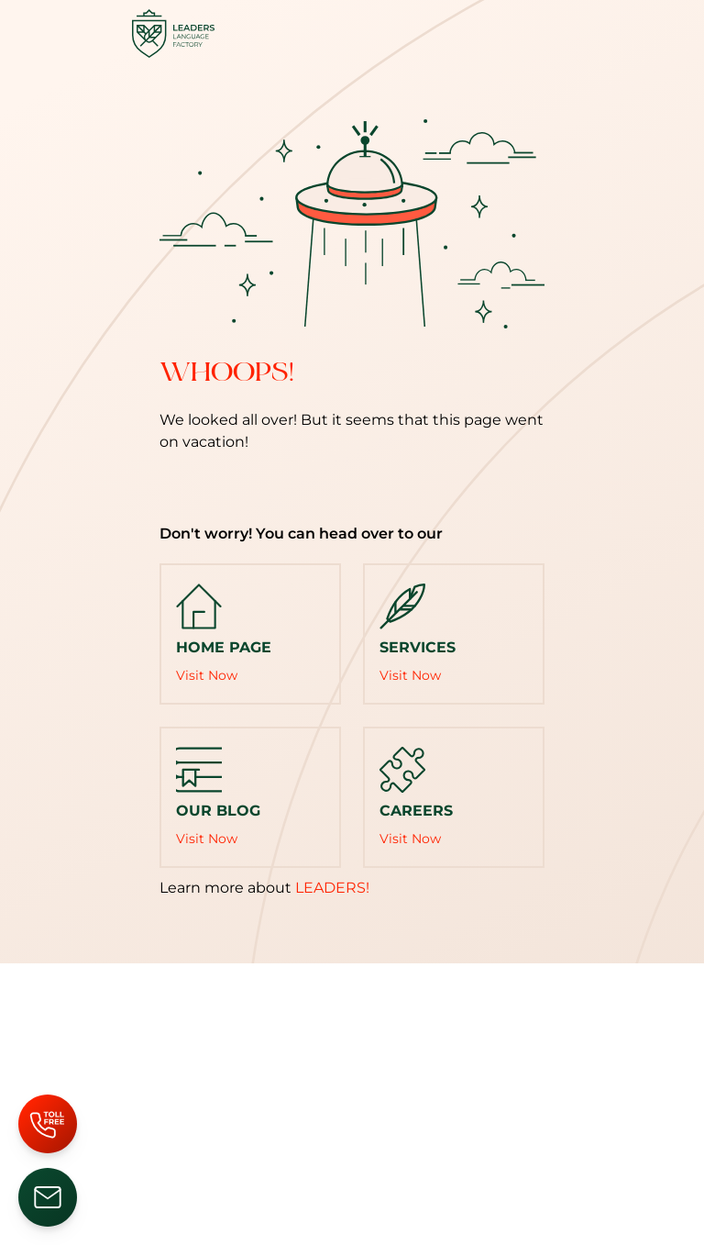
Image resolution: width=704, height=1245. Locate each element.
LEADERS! (332, 887)
